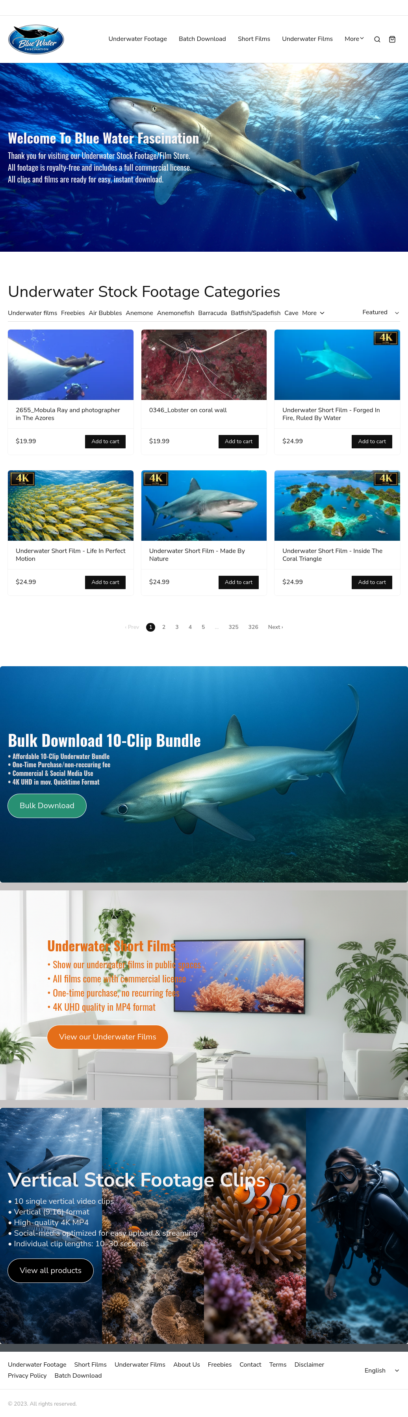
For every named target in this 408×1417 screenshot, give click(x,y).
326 (253, 627)
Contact (250, 1364)
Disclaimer (310, 1364)
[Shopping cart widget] (392, 39)
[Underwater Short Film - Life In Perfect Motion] (71, 505)
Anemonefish (175, 313)
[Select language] (383, 1370)
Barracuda (212, 313)
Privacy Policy (27, 1375)
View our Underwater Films (107, 1037)
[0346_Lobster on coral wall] (204, 365)
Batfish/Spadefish (255, 313)
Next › (275, 627)
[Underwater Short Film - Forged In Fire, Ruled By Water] (337, 365)
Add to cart (105, 441)
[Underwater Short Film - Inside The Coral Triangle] (337, 505)
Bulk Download (47, 806)
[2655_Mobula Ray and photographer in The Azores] (71, 365)
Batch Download (202, 39)
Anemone (139, 313)
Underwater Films (307, 39)
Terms (278, 1364)
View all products (50, 1270)
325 (233, 627)
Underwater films (32, 313)
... (217, 627)
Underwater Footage (137, 39)
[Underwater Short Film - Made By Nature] (204, 505)
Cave (291, 313)
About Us (186, 1364)
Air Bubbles (105, 313)
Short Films (254, 39)
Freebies (73, 313)
